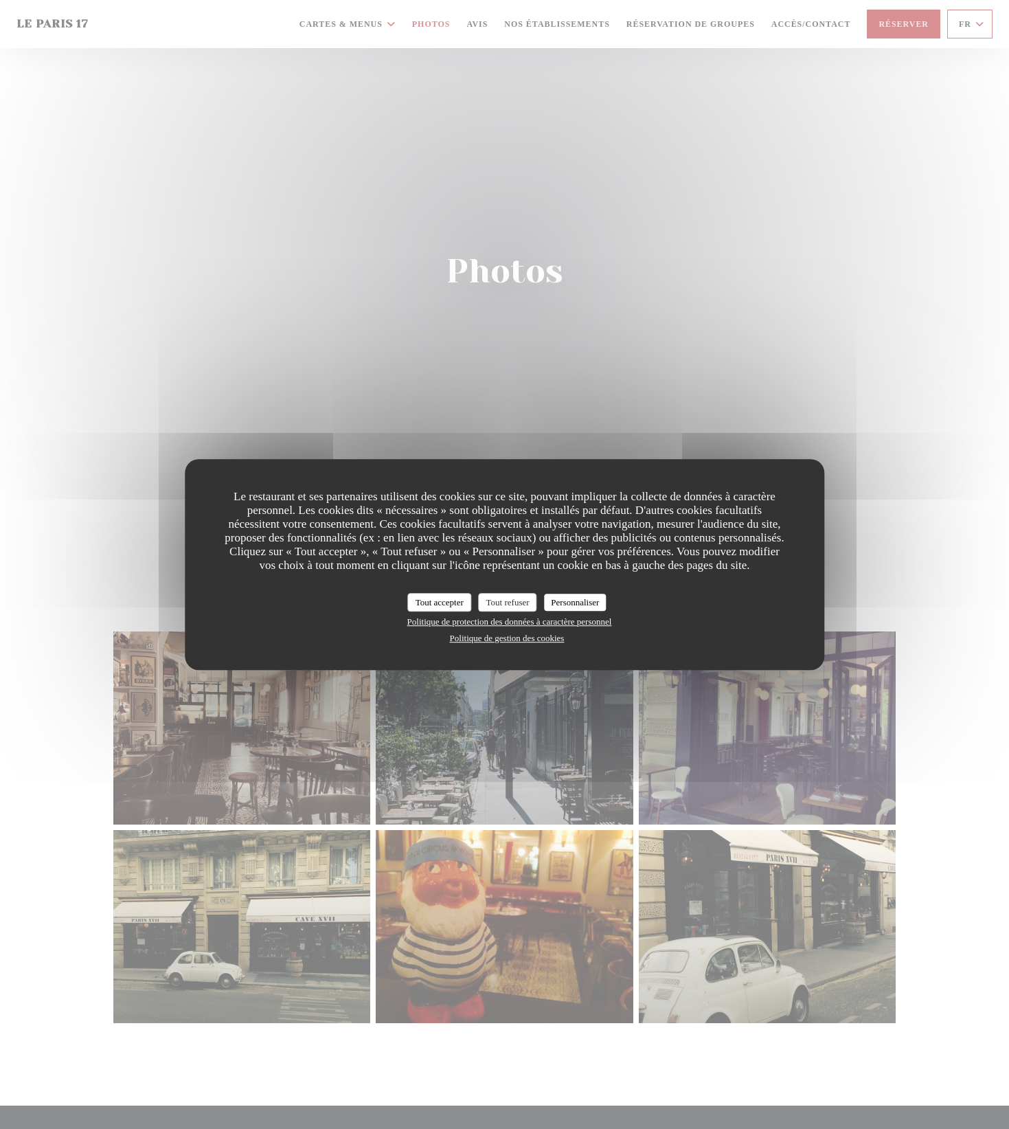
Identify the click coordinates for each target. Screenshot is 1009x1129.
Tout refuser (508, 602)
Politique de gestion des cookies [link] (507, 638)
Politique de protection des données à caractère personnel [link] (509, 621)
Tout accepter (440, 602)
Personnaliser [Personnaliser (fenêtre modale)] (575, 602)
